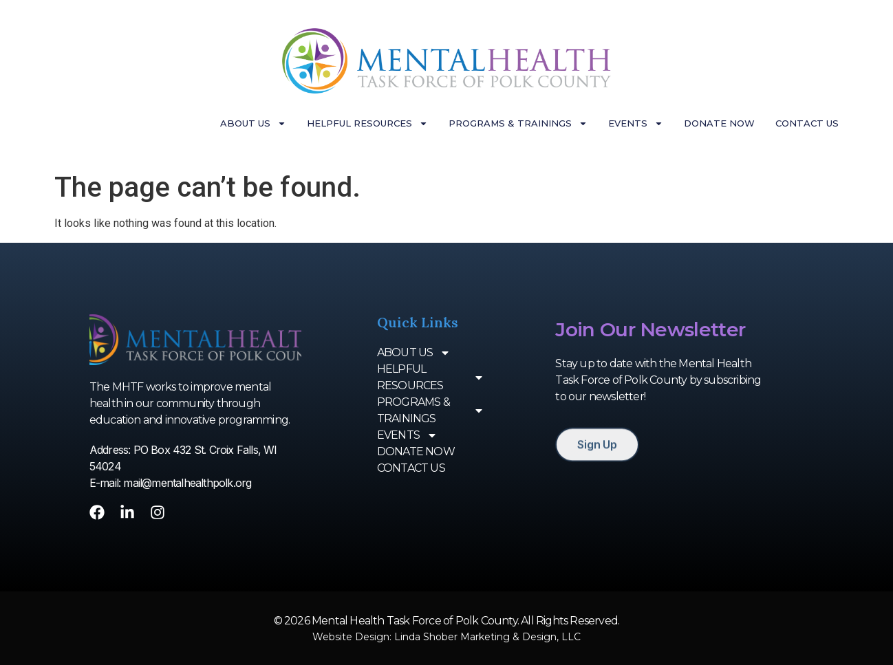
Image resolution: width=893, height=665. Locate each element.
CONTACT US (807, 123)
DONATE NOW (719, 123)
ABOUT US (253, 123)
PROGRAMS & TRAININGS (518, 123)
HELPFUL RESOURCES (367, 123)
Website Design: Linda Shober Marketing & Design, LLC (446, 637)
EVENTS (635, 123)
